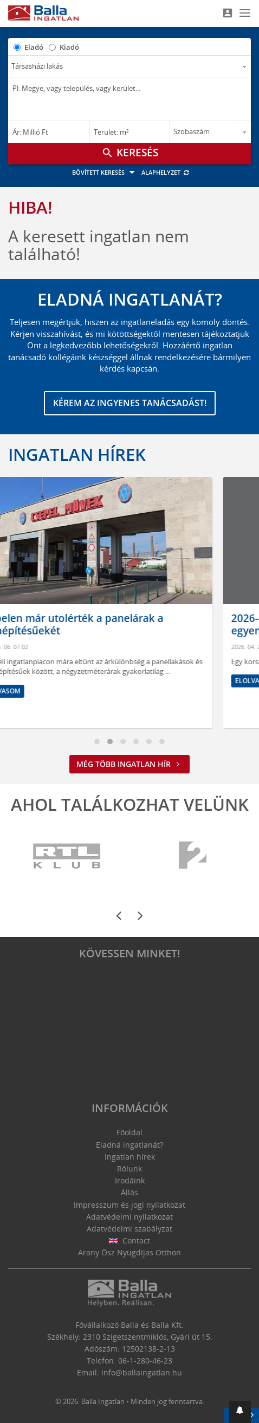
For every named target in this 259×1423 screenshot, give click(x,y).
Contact (130, 1240)
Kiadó (69, 47)
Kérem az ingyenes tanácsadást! (129, 403)
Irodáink (130, 1180)
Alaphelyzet (165, 172)
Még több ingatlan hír (129, 764)
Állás (129, 1192)
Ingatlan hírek (77, 454)
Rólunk (129, 1168)
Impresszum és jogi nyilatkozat (129, 1205)
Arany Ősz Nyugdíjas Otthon (129, 1252)
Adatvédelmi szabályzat (129, 1228)
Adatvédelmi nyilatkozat (129, 1217)
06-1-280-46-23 (145, 1360)
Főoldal (129, 1132)
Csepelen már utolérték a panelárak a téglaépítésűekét (109, 624)
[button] (240, 1412)
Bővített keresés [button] (105, 172)
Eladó (33, 47)
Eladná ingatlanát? (129, 1145)
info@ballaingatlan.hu (141, 1372)
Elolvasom (39, 691)
